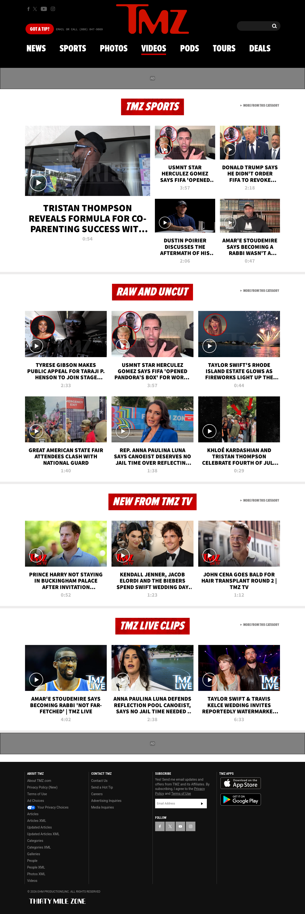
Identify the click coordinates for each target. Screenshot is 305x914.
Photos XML (36, 874)
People (32, 861)
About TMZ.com (39, 781)
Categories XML (39, 847)
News (36, 49)
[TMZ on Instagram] (53, 9)
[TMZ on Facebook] (28, 9)
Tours (224, 49)
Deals (259, 49)
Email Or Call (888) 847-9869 (79, 29)
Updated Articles (39, 827)
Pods (189, 49)
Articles (33, 814)
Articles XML (36, 821)
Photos (113, 49)
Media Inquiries (102, 807)
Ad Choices (35, 801)
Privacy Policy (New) (42, 787)
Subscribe (202, 803)
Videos (153, 49)
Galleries (33, 854)
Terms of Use (37, 794)
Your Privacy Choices (48, 807)
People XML (36, 867)
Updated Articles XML (43, 834)
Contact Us (99, 781)
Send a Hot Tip (102, 787)
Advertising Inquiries (106, 801)
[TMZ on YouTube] (180, 826)
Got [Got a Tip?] (39, 29)
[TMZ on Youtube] (44, 9)
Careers (97, 794)
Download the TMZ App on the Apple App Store (240, 783)
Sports (73, 49)
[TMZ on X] (35, 9)
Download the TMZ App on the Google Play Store (240, 800)
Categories (35, 841)
